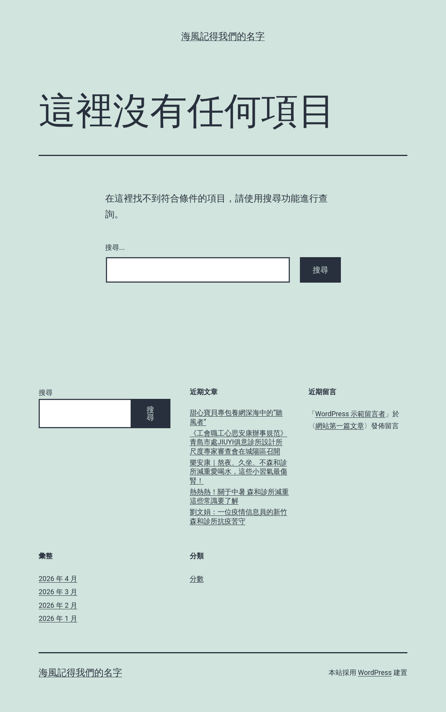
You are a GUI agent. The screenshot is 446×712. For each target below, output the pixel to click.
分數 (197, 579)
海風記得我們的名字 (223, 36)
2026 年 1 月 (58, 618)
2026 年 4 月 (58, 579)
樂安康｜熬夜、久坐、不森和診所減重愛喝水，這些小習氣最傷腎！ (238, 471)
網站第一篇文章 (339, 426)
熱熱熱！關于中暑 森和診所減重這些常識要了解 (239, 496)
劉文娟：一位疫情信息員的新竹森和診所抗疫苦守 (238, 516)
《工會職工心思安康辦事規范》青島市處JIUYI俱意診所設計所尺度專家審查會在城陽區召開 (238, 442)
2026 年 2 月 (58, 605)
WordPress (375, 672)
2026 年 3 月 (58, 592)
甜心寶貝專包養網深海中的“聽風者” (236, 417)
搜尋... (115, 247)
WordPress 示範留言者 (350, 414)
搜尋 (46, 392)
